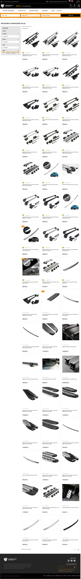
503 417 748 (64, 1)
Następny (78, 549)
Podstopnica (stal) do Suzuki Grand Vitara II (70, 507)
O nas (44, 575)
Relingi (53, 10)
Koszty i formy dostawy (57, 575)
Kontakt (78, 575)
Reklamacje (48, 575)
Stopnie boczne (22, 10)
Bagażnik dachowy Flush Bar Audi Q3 (69, 346)
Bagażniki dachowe (33, 10)
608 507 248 (57, 1)
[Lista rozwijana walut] (78, 2)
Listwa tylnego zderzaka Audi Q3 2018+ (29, 475)
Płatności (65, 575)
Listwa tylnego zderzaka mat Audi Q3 (49, 379)
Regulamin (73, 575)
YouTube (72, 561)
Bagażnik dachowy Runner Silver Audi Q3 (70, 184)
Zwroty (69, 575)
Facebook (69, 561)
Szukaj (70, 15)
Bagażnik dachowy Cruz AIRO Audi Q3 (69, 379)
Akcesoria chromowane (8, 10)
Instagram (74, 561)
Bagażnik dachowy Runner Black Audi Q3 (30, 379)
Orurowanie (45, 10)
